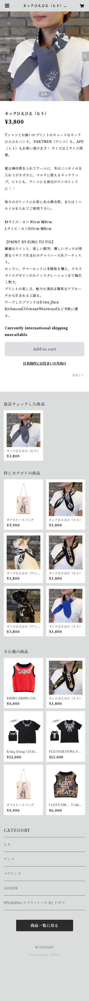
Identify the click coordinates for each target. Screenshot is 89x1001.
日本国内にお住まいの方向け (44, 363)
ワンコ (9, 859)
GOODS (11, 888)
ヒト (7, 844)
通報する (78, 375)
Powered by (44, 955)
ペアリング (12, 873)
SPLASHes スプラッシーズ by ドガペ (34, 903)
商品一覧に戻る (45, 925)
